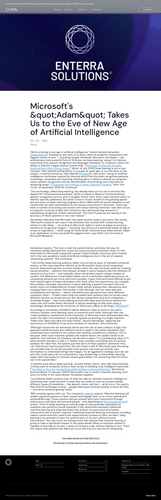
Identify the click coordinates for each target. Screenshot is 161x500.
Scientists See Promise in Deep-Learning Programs (81, 184)
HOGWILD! (121, 306)
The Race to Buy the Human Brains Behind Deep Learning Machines (71, 369)
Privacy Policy (151, 495)
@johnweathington (115, 401)
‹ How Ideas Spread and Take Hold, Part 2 (80, 438)
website (89, 393)
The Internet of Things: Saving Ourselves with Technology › (80, 443)
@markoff (85, 173)
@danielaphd (38, 154)
